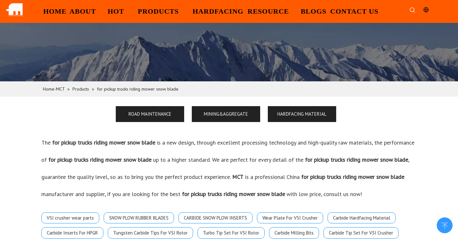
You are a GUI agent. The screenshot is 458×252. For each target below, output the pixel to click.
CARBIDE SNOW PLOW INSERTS (215, 218)
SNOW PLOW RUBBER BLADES (139, 218)
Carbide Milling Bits (294, 233)
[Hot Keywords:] (412, 10)
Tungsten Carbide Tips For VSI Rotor (150, 233)
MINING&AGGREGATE (226, 114)
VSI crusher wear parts (70, 218)
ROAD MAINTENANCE (149, 114)
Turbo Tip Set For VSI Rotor (231, 233)
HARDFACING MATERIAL (301, 114)
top (444, 224)
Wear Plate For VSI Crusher (290, 218)
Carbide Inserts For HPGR (72, 233)
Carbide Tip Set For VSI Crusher (361, 233)
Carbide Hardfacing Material (361, 218)
